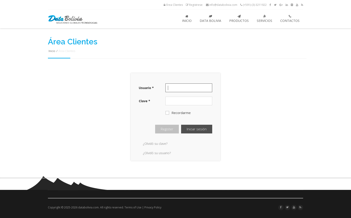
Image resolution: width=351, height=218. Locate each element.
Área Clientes (173, 5)
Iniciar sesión (197, 129)
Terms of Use (132, 207)
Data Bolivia (210, 19)
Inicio (187, 19)
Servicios (264, 19)
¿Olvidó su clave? (155, 143)
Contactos (290, 19)
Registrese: (194, 5)
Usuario (146, 88)
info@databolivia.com (221, 5)
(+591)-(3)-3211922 (253, 5)
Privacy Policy (152, 207)
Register (167, 129)
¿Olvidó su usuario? (157, 153)
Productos (239, 19)
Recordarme (178, 112)
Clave (144, 101)
